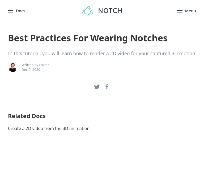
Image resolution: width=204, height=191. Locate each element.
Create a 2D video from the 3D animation (49, 128)
